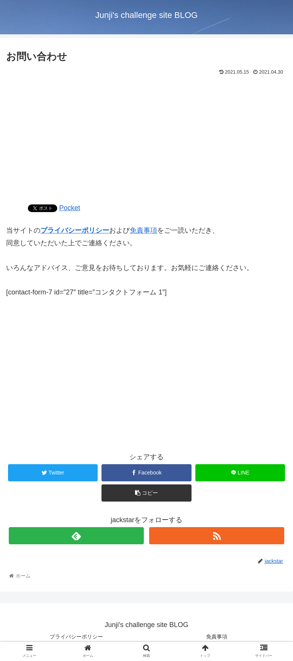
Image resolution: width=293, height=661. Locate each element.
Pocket (69, 208)
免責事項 (143, 230)
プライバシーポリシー (74, 230)
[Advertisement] (146, 135)
